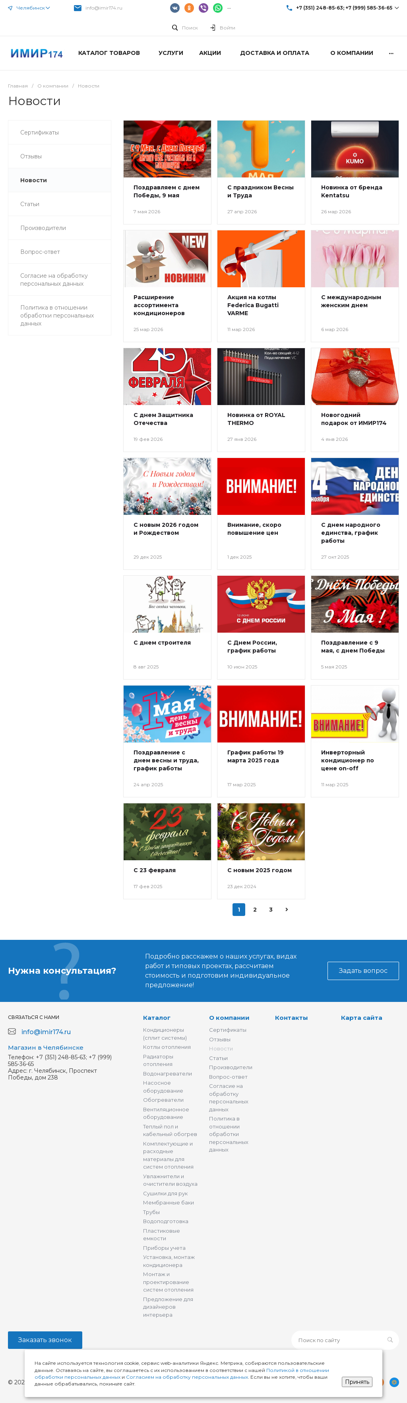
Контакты (291, 1017)
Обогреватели (163, 1100)
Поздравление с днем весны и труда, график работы (166, 760)
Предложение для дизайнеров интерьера (168, 1307)
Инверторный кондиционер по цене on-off (347, 760)
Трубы (151, 1212)
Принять (357, 1381)
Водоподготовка (165, 1221)
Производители (230, 1067)
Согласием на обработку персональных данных (187, 1377)
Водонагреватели (167, 1073)
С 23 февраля (155, 870)
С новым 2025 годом (259, 870)
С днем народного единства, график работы (350, 532)
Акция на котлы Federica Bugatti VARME (253, 305)
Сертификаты (227, 1030)
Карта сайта (361, 1017)
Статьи (218, 1058)
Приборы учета (164, 1248)
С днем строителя (162, 642)
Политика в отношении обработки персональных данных (228, 1134)
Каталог (157, 1017)
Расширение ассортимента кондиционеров (159, 305)
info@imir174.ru (103, 8)
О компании (229, 1017)
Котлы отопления (167, 1047)
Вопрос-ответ (228, 1077)
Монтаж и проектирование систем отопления (168, 1282)
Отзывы (220, 1039)
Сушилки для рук (165, 1193)
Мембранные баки (168, 1202)
